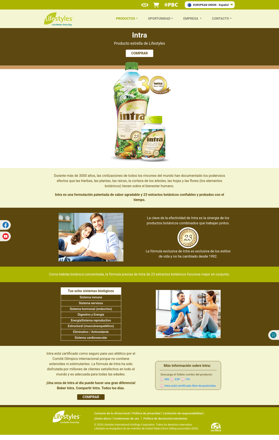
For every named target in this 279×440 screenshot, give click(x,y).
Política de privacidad (146, 413)
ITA (188, 379)
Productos (125, 19)
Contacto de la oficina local (112, 413)
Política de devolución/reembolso (165, 418)
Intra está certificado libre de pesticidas (190, 385)
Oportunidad (159, 19)
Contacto (220, 19)
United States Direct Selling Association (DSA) (171, 428)
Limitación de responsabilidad (182, 413)
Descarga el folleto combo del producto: (187, 374)
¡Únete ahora (102, 418)
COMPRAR (139, 53)
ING (166, 379)
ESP (177, 379)
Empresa (191, 19)
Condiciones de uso (126, 418)
